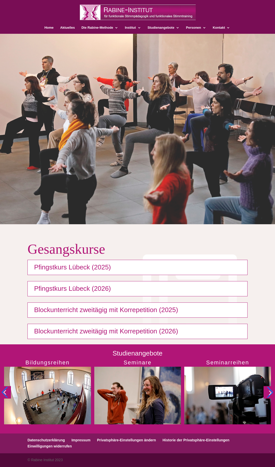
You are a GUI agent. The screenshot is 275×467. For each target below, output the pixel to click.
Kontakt (219, 27)
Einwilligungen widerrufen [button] (49, 446)
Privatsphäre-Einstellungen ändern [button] (126, 440)
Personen (193, 27)
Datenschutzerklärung (46, 440)
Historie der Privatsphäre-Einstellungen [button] (195, 440)
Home (49, 27)
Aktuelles (67, 27)
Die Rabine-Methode (97, 27)
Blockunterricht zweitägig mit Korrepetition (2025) (106, 310)
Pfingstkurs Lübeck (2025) (72, 267)
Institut (130, 27)
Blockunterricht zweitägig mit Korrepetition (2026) (106, 331)
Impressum (80, 440)
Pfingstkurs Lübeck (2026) (72, 288)
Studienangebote (160, 27)
